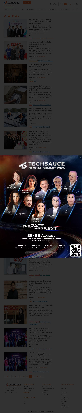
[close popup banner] (80, 157)
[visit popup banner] (41, 206)
